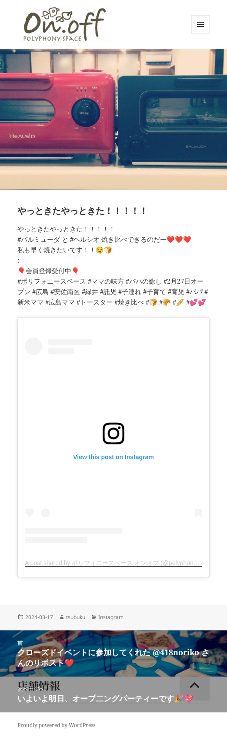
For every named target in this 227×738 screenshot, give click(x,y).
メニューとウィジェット (200, 33)
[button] (64, 24)
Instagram (111, 617)
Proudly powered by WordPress (56, 725)
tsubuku (75, 617)
